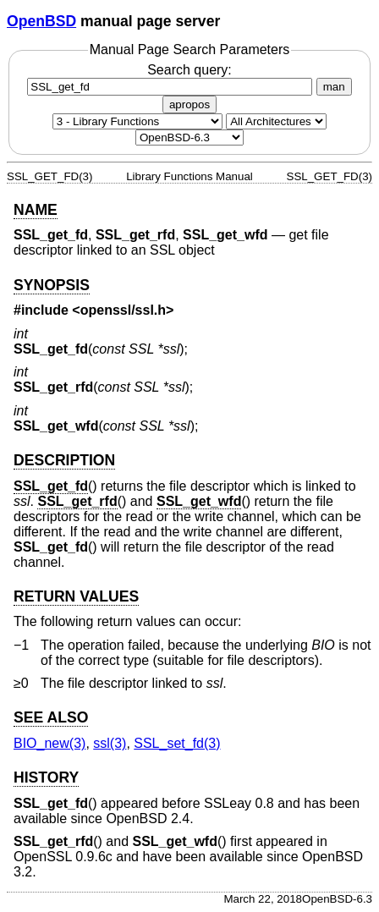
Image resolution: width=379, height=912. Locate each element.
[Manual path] (189, 137)
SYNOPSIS (52, 285)
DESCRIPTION (64, 460)
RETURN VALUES (76, 596)
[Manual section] (137, 121)
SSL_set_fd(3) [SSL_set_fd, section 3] (177, 743)
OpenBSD (41, 21)
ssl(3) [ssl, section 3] (109, 743)
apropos (189, 104)
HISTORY (46, 777)
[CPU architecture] (276, 121)
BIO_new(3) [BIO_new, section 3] (49, 743)
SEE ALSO (51, 717)
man (334, 86)
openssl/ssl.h (123, 310)
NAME (36, 209)
